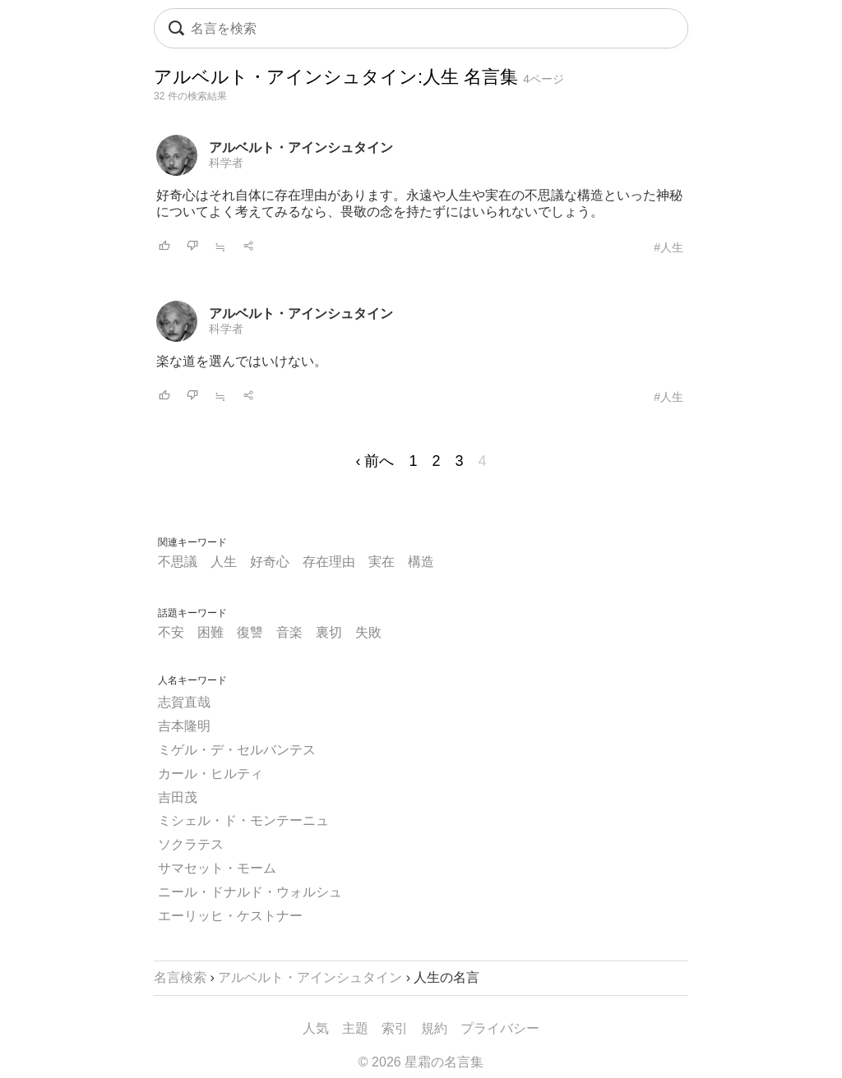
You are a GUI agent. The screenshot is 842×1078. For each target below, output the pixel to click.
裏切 (329, 632)
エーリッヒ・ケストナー (230, 916)
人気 (316, 1028)
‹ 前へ (374, 461)
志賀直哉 (184, 702)
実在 (381, 562)
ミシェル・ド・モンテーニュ (243, 820)
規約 (434, 1028)
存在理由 (329, 562)
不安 (171, 632)
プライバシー (499, 1028)
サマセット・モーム (217, 868)
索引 (395, 1028)
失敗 (368, 632)
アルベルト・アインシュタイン (301, 147)
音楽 (289, 632)
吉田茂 (177, 797)
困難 (210, 632)
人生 (223, 562)
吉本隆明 (184, 726)
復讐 (250, 632)
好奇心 (269, 562)
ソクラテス (191, 844)
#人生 (668, 247)
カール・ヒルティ (210, 774)
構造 (421, 562)
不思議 (177, 562)
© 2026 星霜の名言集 (421, 1062)
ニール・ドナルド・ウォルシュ (250, 892)
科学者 (226, 162)
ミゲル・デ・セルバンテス (237, 750)
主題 (355, 1028)
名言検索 (180, 977)
